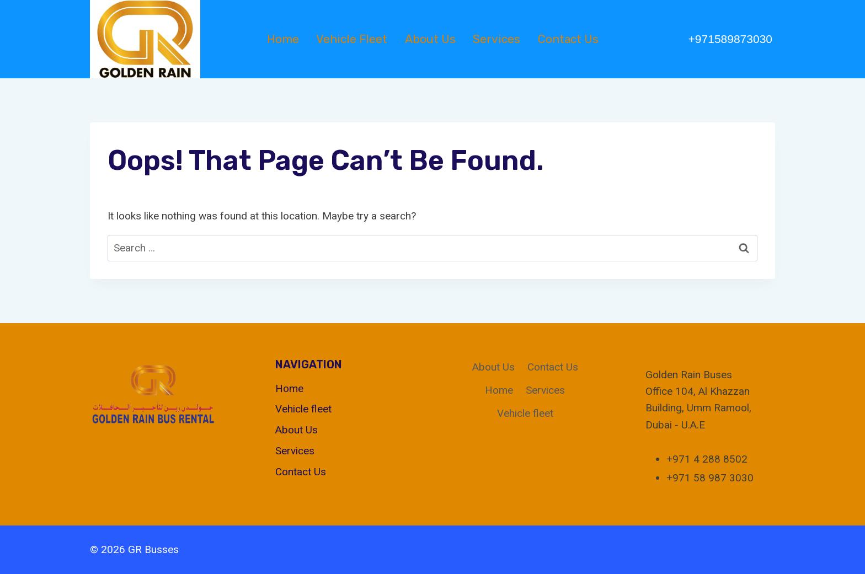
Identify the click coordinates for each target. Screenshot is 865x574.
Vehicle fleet (351, 39)
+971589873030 (730, 39)
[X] (739, 549)
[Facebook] (714, 549)
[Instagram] (764, 549)
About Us (430, 39)
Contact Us (568, 39)
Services (496, 39)
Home (283, 39)
